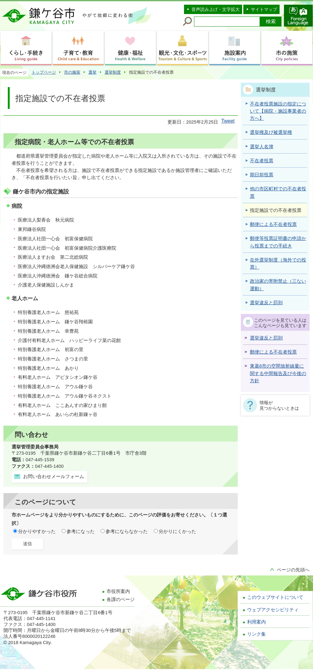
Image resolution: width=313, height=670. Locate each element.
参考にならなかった (127, 531)
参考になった (81, 531)
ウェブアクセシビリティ (273, 609)
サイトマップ (264, 9)
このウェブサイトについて (275, 597)
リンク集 (256, 634)
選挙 (92, 72)
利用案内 (256, 621)
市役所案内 (118, 591)
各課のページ (121, 599)
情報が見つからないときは (279, 405)
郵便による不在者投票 (273, 352)
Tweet (228, 121)
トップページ (44, 72)
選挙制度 (113, 72)
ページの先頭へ (293, 569)
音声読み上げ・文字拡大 (215, 9)
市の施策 (72, 72)
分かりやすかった (37, 531)
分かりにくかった (177, 531)
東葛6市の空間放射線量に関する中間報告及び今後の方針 (278, 373)
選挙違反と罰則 (266, 337)
